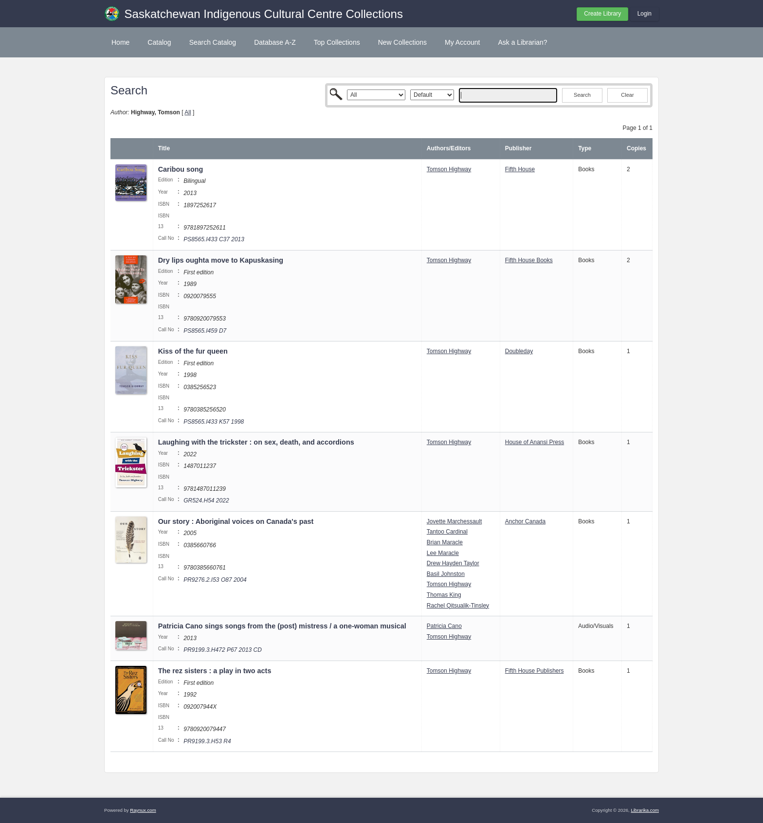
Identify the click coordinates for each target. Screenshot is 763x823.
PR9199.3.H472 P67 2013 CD (222, 649)
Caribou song (180, 169)
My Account (462, 42)
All (187, 112)
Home (120, 42)
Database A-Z (275, 42)
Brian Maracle (445, 542)
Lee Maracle (443, 553)
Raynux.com (143, 810)
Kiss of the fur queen (193, 351)
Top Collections (337, 42)
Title (164, 148)
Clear (627, 95)
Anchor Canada (525, 521)
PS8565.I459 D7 (204, 330)
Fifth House (520, 169)
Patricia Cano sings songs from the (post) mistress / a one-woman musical (282, 626)
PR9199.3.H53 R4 (207, 741)
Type (584, 148)
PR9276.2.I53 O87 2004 (214, 579)
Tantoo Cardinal (447, 531)
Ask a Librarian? (522, 42)
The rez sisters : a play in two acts (215, 671)
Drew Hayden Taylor (453, 563)
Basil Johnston (446, 574)
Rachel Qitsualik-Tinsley (458, 605)
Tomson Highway (449, 169)
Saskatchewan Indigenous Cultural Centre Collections (264, 13)
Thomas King (444, 594)
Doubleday (519, 351)
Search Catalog (212, 42)
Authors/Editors (449, 148)
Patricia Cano (444, 626)
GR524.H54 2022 (206, 500)
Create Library (602, 13)
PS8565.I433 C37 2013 (213, 239)
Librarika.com (645, 810)
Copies (636, 148)
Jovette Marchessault (454, 521)
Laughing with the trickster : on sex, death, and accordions (256, 442)
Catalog (159, 42)
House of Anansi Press (534, 442)
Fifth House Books (529, 260)
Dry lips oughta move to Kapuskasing (220, 260)
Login (644, 13)
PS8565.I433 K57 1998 (213, 421)
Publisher (518, 148)
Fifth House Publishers (534, 670)
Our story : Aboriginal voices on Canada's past (236, 521)
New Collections (402, 42)
